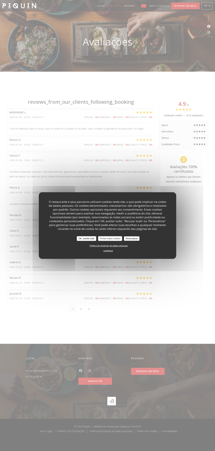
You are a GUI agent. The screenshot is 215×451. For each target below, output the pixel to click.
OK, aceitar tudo (86, 238)
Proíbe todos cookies (110, 238)
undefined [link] (108, 250)
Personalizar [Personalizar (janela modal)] (132, 238)
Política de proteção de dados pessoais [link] (109, 245)
